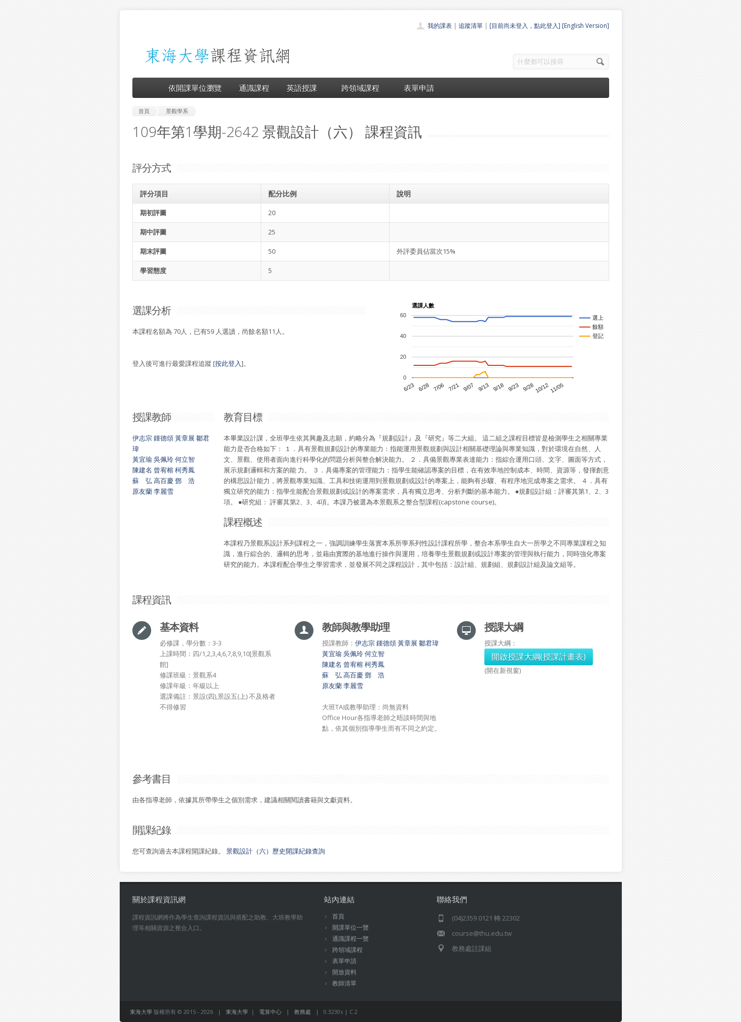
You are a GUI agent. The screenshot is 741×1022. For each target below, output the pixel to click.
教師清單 (344, 983)
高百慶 (163, 480)
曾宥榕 (163, 469)
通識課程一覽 (350, 938)
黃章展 (185, 437)
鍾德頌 (163, 437)
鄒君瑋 (429, 643)
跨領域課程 (363, 88)
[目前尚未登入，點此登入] (524, 25)
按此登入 (228, 363)
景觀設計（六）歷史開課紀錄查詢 (275, 851)
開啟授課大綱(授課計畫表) (538, 656)
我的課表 (440, 25)
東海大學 (141, 1011)
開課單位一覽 (350, 927)
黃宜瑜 (142, 459)
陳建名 (142, 469)
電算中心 (270, 1011)
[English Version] (585, 25)
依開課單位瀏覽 (195, 88)
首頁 (338, 916)
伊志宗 (142, 437)
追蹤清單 (470, 25)
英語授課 (305, 88)
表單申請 (419, 88)
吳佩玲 (163, 459)
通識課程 (254, 88)
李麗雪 (163, 491)
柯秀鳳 (185, 469)
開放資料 (344, 972)
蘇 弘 (142, 480)
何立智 (185, 459)
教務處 (302, 1011)
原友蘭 (142, 491)
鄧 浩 (185, 480)
